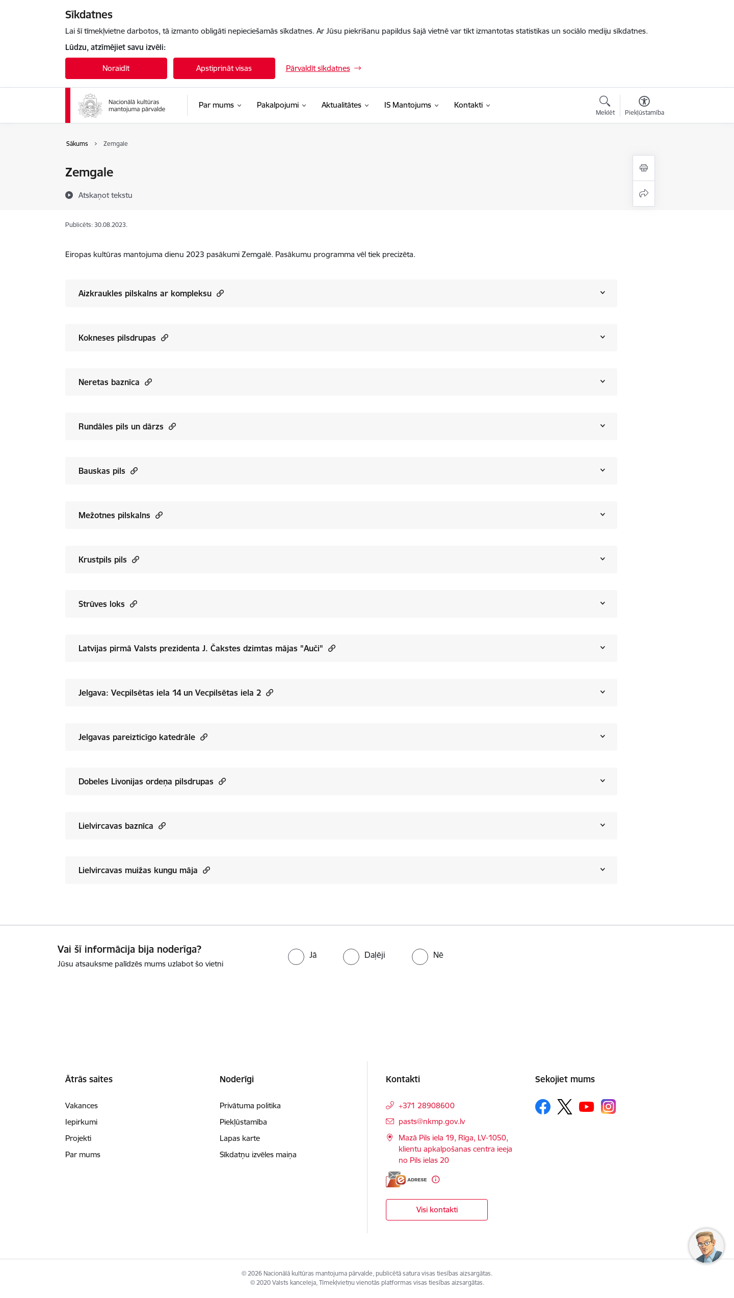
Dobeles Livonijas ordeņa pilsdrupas (152, 781)
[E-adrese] (406, 1179)
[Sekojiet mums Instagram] (608, 1106)
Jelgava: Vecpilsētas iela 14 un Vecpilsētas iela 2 (175, 692)
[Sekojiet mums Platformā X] (564, 1106)
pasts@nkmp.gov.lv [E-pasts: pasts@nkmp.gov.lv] (432, 1121)
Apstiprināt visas (224, 68)
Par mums (82, 1154)
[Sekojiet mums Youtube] (586, 1106)
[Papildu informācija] (435, 1179)
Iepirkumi (81, 1122)
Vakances (81, 1105)
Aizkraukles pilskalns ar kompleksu (151, 293)
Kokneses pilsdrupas (123, 337)
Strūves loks (107, 603)
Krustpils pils (108, 559)
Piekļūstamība (243, 1122)
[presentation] (85, 998)
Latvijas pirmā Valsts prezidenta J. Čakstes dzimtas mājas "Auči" (206, 648)
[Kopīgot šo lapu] (643, 193)
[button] (219, 293)
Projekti (78, 1138)
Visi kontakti (437, 1209)
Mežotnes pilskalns (120, 515)
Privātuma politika (250, 1105)
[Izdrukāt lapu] (643, 168)
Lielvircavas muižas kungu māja (144, 869)
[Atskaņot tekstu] (105, 195)
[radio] (302, 955)
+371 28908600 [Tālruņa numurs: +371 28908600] (427, 1105)
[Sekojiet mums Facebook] (542, 1106)
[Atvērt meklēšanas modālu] (605, 107)
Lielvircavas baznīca (122, 825)
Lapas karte (240, 1138)
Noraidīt (115, 68)
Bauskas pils (108, 470)
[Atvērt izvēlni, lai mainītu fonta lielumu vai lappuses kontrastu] (644, 107)
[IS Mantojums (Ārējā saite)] (407, 105)
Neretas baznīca (115, 381)
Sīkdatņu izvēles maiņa (258, 1154)
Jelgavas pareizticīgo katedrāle (142, 736)
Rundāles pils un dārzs (127, 426)
